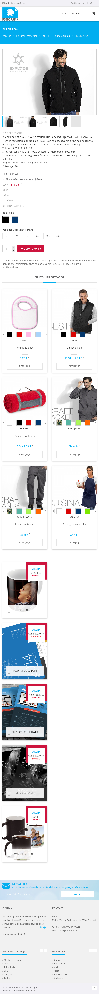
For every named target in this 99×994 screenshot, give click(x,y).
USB (6, 970)
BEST (74, 340)
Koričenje (58, 978)
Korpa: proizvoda (71, 13)
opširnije (42, 927)
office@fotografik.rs (15, 3)
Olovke (7, 963)
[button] (93, 52)
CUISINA (74, 516)
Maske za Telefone (13, 959)
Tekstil (45, 35)
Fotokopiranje (60, 974)
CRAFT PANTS (24, 516)
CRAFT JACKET (74, 428)
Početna (6, 35)
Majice (57, 967)
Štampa (57, 959)
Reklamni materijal (27, 35)
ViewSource (29, 990)
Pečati (56, 970)
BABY (25, 340)
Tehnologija (9, 967)
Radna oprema (62, 35)
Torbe (7, 978)
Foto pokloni (60, 963)
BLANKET (25, 428)
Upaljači (8, 974)
